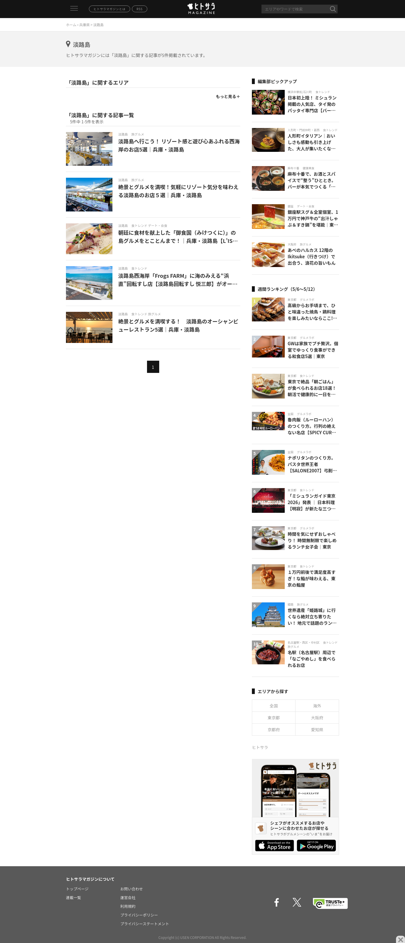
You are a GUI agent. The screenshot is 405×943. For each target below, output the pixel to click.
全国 (274, 706)
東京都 (274, 717)
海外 (317, 706)
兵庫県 (84, 24)
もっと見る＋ (228, 96)
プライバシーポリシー (139, 915)
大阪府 (317, 717)
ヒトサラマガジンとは (110, 9)
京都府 (274, 729)
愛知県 (317, 729)
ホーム (71, 24)
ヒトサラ (260, 747)
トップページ (77, 889)
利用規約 (127, 906)
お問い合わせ (131, 889)
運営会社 (127, 897)
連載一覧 (73, 897)
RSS (140, 9)
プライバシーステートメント (144, 923)
